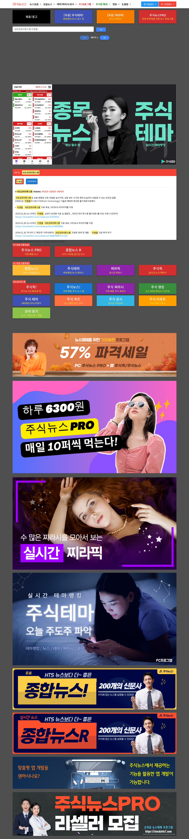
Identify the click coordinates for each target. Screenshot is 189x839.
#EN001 (37, 191)
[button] (35, 5)
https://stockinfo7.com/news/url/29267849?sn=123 (41, 235)
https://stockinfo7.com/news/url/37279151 (37, 216)
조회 (101, 29)
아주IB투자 (31, 181)
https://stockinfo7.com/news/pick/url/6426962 (39, 226)
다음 (104, 38)
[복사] (17, 172)
